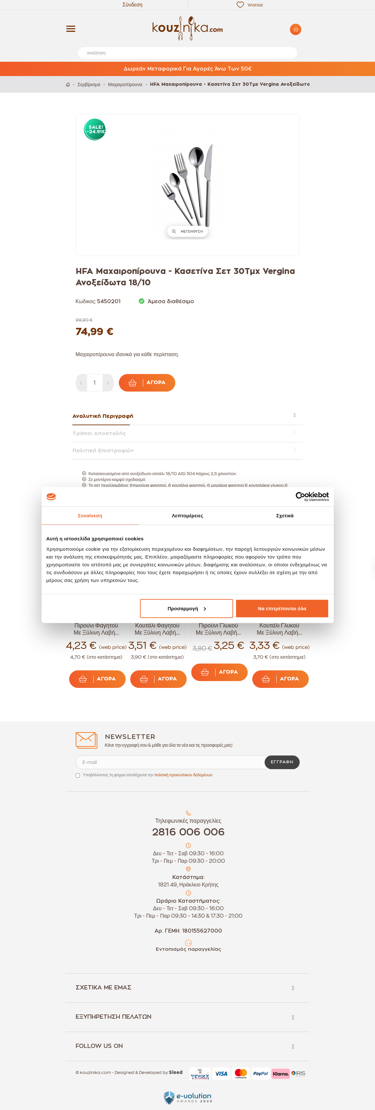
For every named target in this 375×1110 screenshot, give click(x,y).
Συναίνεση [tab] (90, 515)
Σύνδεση (132, 4)
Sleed (175, 1072)
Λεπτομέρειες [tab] (187, 515)
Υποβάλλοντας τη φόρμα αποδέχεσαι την (148, 775)
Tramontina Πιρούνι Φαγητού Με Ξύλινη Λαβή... (96, 625)
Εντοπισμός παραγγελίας (188, 949)
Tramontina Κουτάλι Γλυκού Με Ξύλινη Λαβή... (279, 625)
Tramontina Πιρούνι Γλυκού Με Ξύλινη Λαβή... (218, 625)
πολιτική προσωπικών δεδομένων (183, 775)
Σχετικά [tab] (285, 515)
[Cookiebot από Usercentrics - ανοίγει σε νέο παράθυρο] (300, 497)
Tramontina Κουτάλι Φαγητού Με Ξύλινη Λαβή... (157, 625)
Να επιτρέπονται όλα (282, 608)
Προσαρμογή (187, 608)
